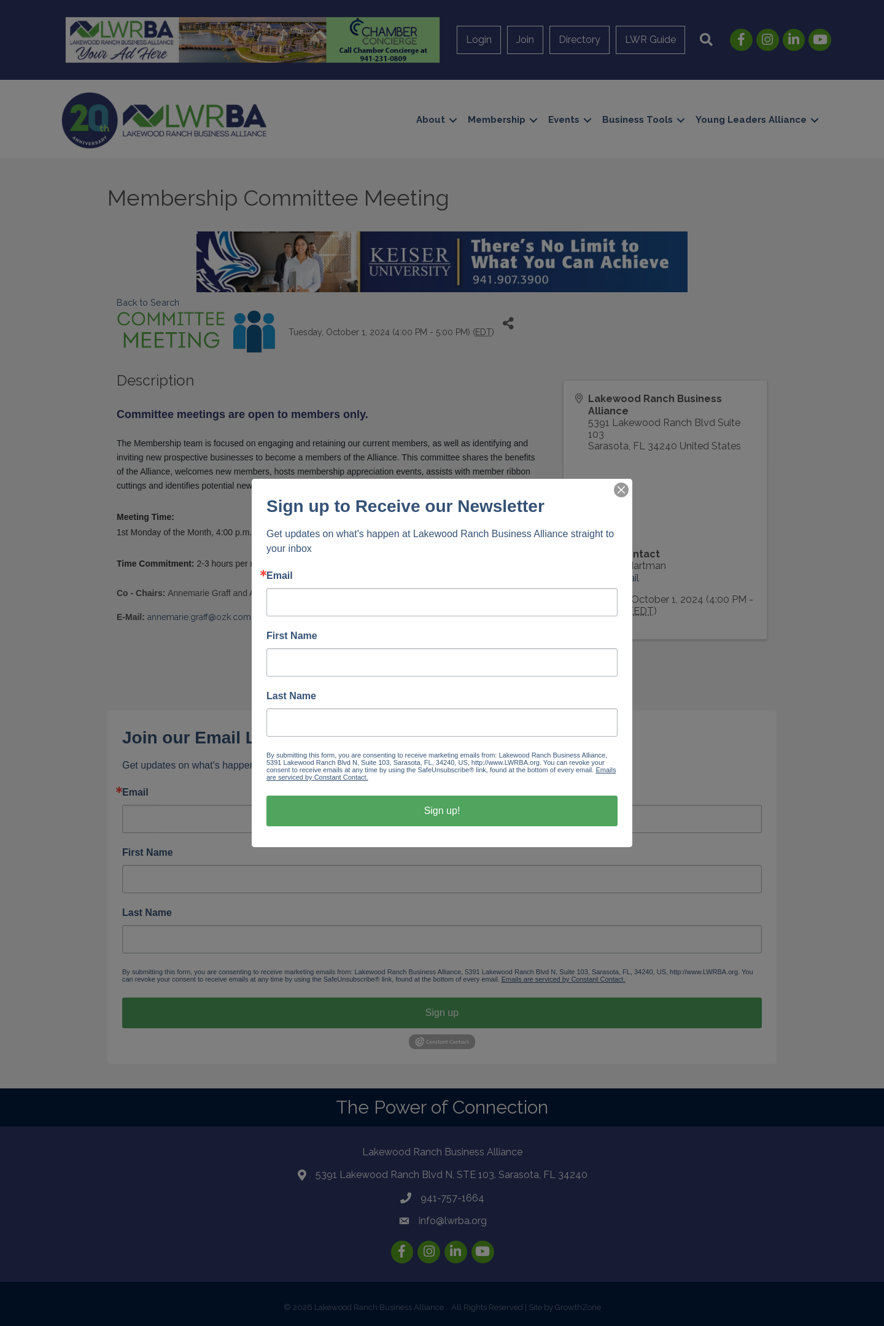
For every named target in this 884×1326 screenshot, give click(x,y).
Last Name (291, 696)
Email (279, 576)
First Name (291, 636)
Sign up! (442, 810)
